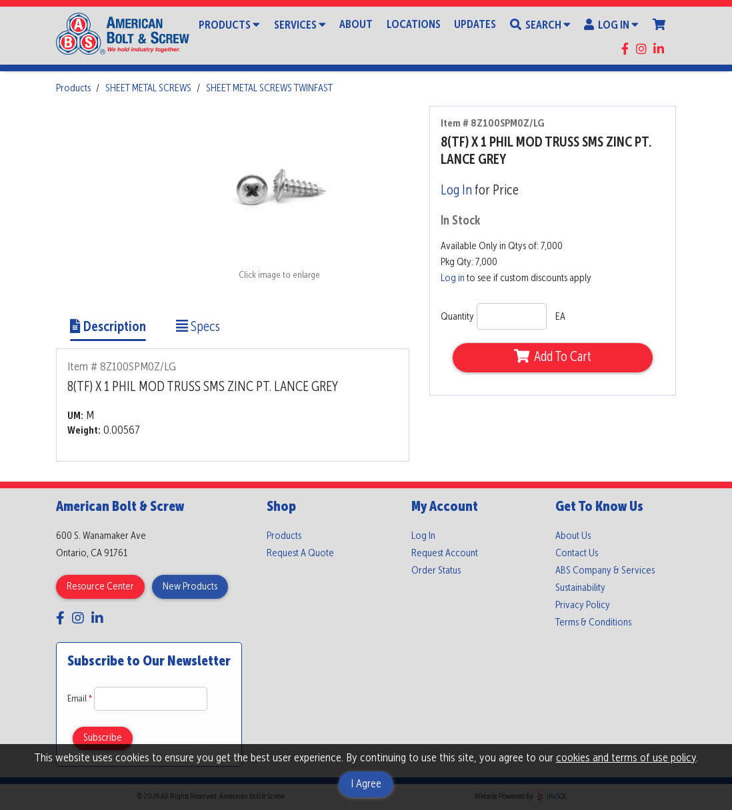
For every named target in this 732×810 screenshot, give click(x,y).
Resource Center (100, 587)
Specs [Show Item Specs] (198, 327)
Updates (475, 25)
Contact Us (576, 553)
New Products (190, 587)
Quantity (457, 317)
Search (540, 24)
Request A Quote (300, 553)
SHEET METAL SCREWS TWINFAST (269, 88)
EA (560, 317)
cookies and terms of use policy (626, 758)
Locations (414, 25)
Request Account (444, 553)
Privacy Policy (582, 605)
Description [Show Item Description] (108, 327)
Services (300, 24)
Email (80, 698)
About (356, 25)
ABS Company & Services (605, 571)
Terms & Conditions (593, 622)
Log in (453, 278)
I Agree (366, 784)
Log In (611, 24)
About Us (573, 536)
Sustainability (580, 588)
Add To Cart (552, 357)
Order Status (436, 571)
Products (229, 24)
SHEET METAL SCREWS (148, 88)
